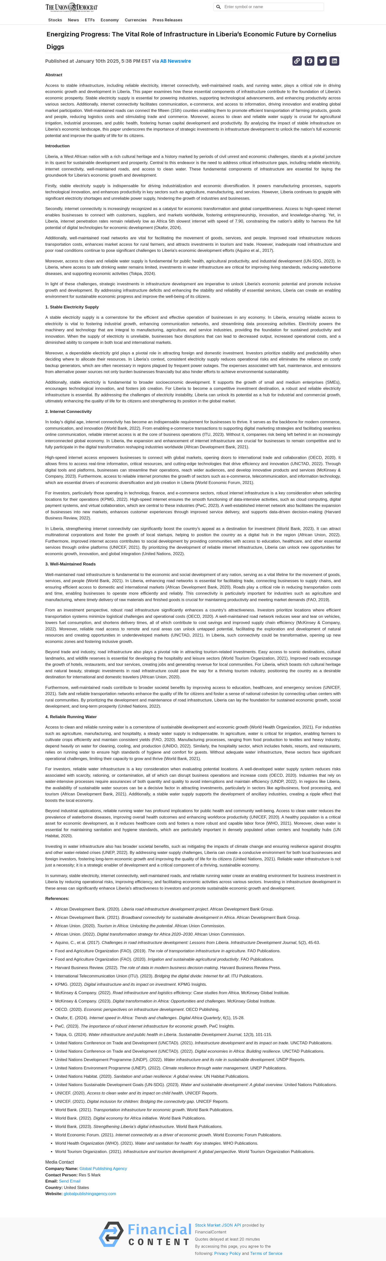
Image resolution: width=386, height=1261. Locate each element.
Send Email (69, 1181)
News (73, 19)
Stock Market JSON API (218, 1225)
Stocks (55, 19)
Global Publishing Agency (103, 1168)
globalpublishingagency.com (90, 1193)
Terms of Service (266, 1253)
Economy (110, 19)
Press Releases (167, 19)
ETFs (90, 19)
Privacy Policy (227, 1253)
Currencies (136, 19)
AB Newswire (175, 61)
